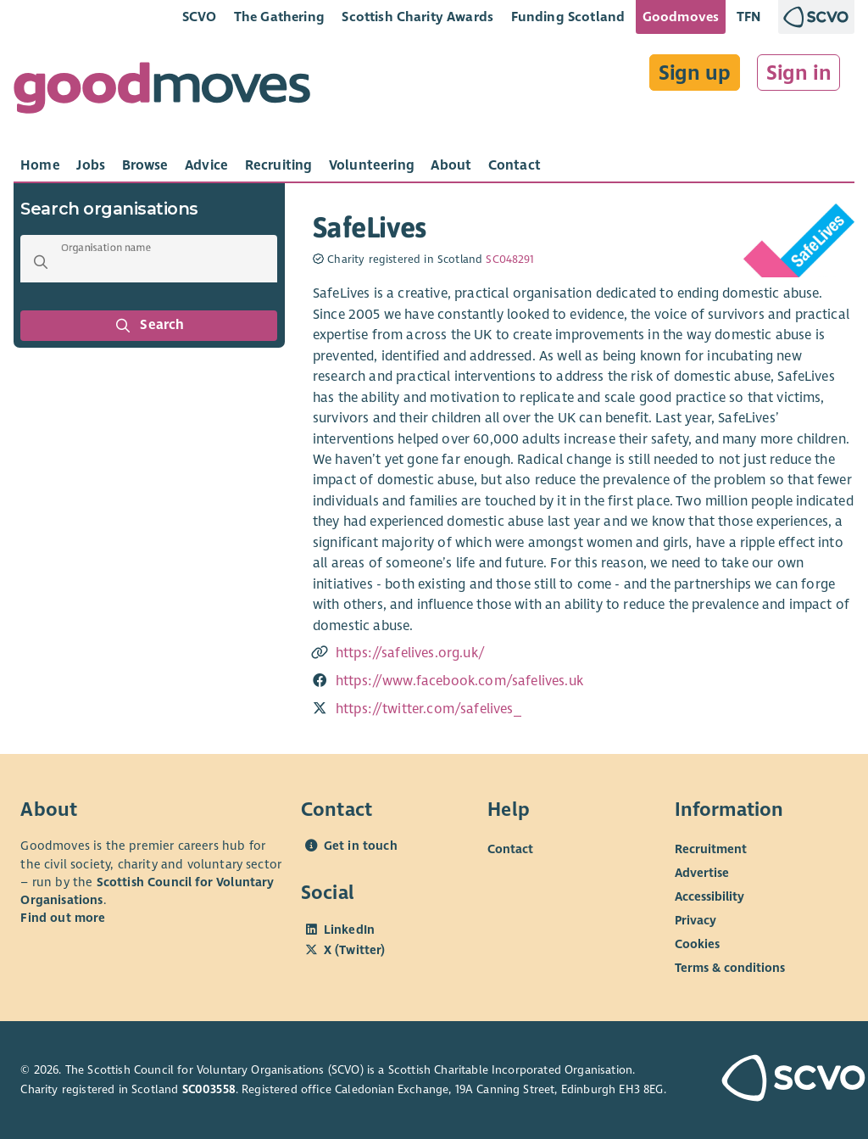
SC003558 (209, 1089)
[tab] (40, 165)
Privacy (695, 920)
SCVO (199, 16)
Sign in (799, 73)
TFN (749, 16)
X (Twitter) (355, 950)
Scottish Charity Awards (417, 16)
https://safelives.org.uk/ (410, 653)
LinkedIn (349, 929)
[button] (40, 262)
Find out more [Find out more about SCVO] (62, 917)
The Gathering (279, 16)
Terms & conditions (730, 967)
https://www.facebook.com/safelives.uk (459, 681)
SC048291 (510, 259)
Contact (510, 849)
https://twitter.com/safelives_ (428, 709)
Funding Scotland (568, 16)
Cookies (697, 944)
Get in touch (361, 845)
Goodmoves (681, 16)
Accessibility (709, 896)
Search (149, 325)
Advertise (702, 872)
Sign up (695, 73)
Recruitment (711, 849)
